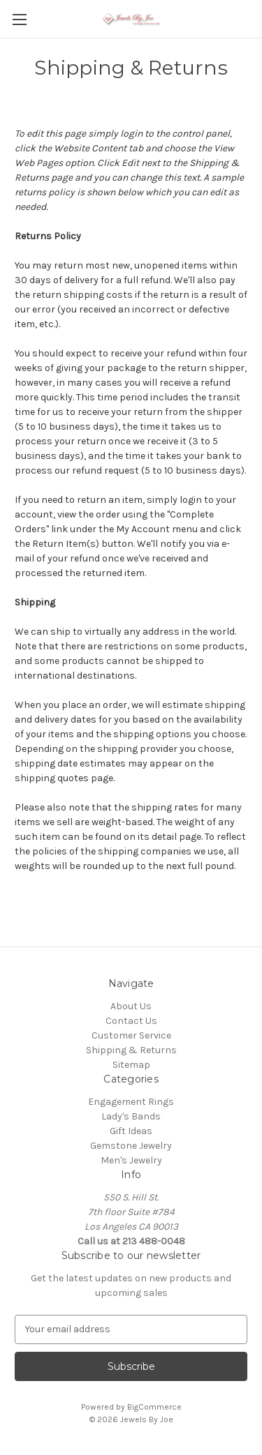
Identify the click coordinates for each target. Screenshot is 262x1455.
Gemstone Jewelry (131, 1146)
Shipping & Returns (131, 1050)
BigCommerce (154, 1407)
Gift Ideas (131, 1131)
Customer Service (131, 1035)
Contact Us (131, 1021)
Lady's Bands (131, 1116)
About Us (131, 1006)
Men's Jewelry (131, 1160)
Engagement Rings (131, 1102)
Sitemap (131, 1065)
